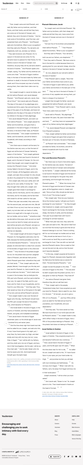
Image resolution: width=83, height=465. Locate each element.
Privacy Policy (21, 455)
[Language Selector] (71, 3)
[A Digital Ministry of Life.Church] (41, 451)
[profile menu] (77, 3)
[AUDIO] (67, 10)
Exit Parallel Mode (78, 10)
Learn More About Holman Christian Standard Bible (55, 396)
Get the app (64, 3)
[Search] (44, 3)
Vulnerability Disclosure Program (10, 457)
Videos (28, 3)
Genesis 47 (10, 9)
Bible (17, 3)
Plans (22, 3)
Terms (28, 455)
